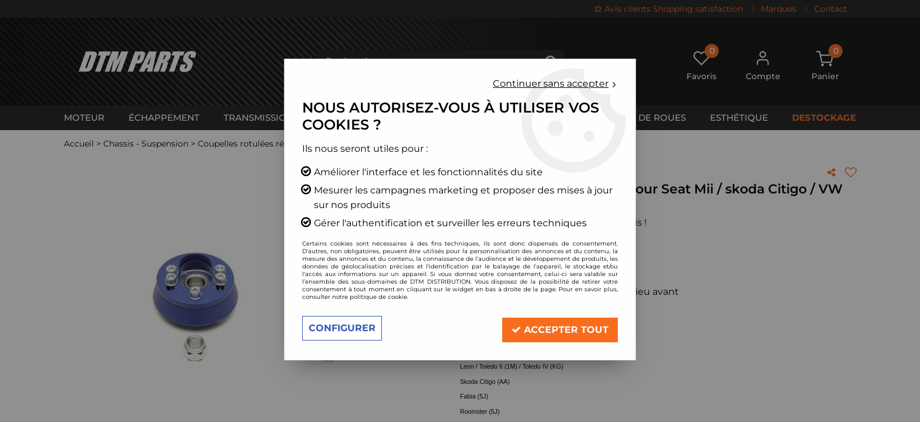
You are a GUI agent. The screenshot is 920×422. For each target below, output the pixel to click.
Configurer (342, 327)
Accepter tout (560, 327)
